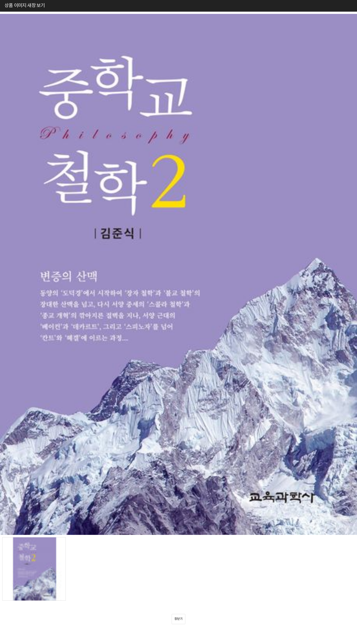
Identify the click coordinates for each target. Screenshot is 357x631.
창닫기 (178, 619)
